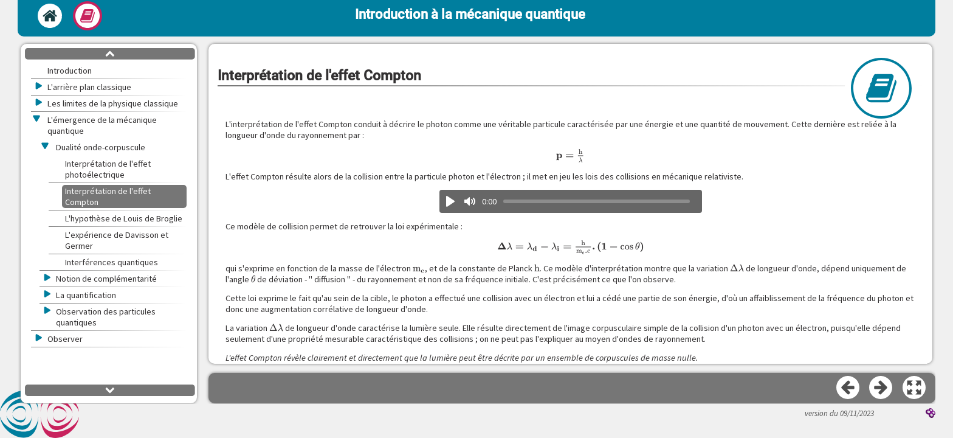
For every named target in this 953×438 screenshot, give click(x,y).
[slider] (596, 201)
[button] (915, 388)
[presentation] (570, 155)
